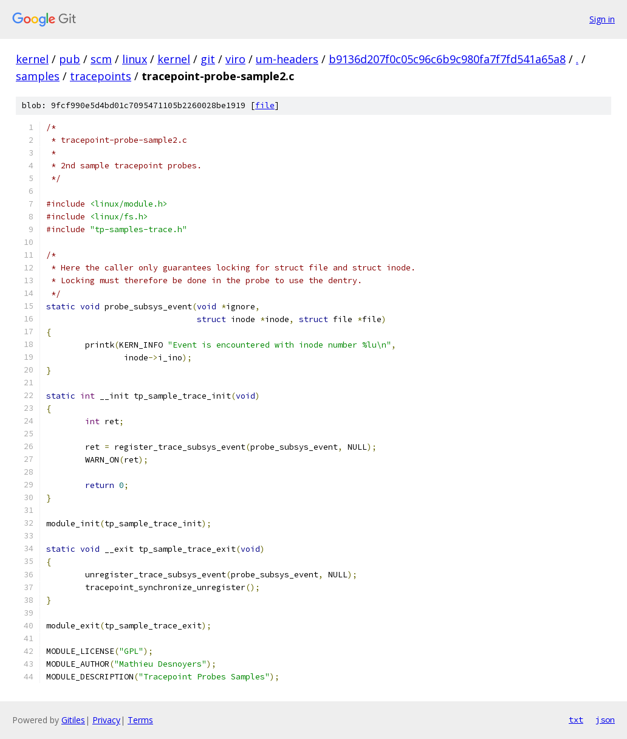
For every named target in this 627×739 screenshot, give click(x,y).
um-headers (287, 59)
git (207, 59)
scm (101, 59)
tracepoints (100, 76)
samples (38, 76)
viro (235, 59)
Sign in (602, 19)
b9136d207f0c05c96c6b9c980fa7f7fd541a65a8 (447, 59)
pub (69, 59)
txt (576, 719)
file (265, 105)
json (605, 719)
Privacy (106, 720)
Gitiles (73, 720)
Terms (140, 720)
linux (134, 59)
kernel (32, 59)
